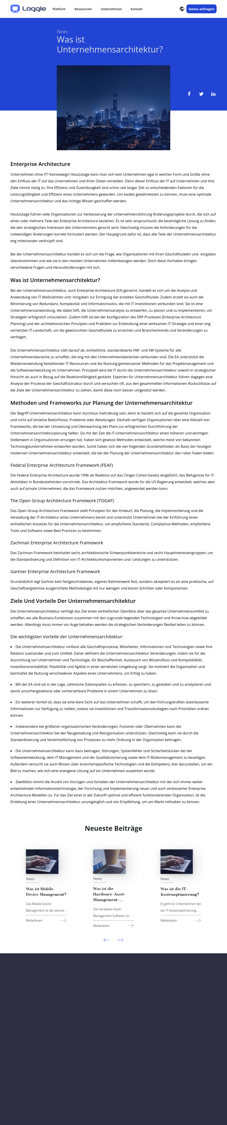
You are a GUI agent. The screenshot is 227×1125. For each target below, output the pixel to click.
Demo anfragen (201, 9)
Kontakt (137, 9)
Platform (59, 9)
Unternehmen (111, 9)
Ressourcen (83, 9)
